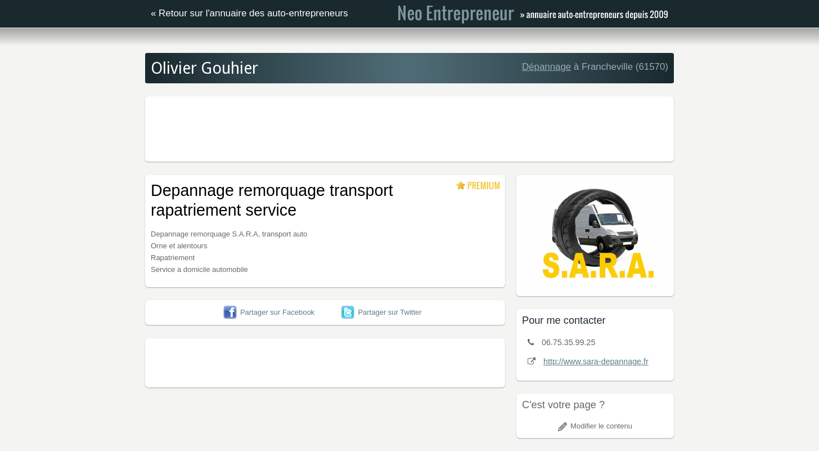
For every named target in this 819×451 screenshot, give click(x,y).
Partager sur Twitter (381, 312)
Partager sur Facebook (268, 312)
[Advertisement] (409, 127)
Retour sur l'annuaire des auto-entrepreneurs (253, 13)
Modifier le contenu (595, 426)
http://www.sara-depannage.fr (596, 361)
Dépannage (546, 66)
